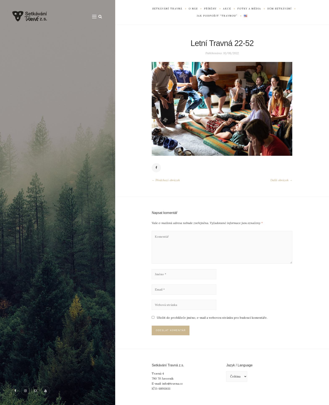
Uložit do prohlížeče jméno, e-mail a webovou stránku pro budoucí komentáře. (212, 318)
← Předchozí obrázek (166, 180)
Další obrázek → (281, 180)
